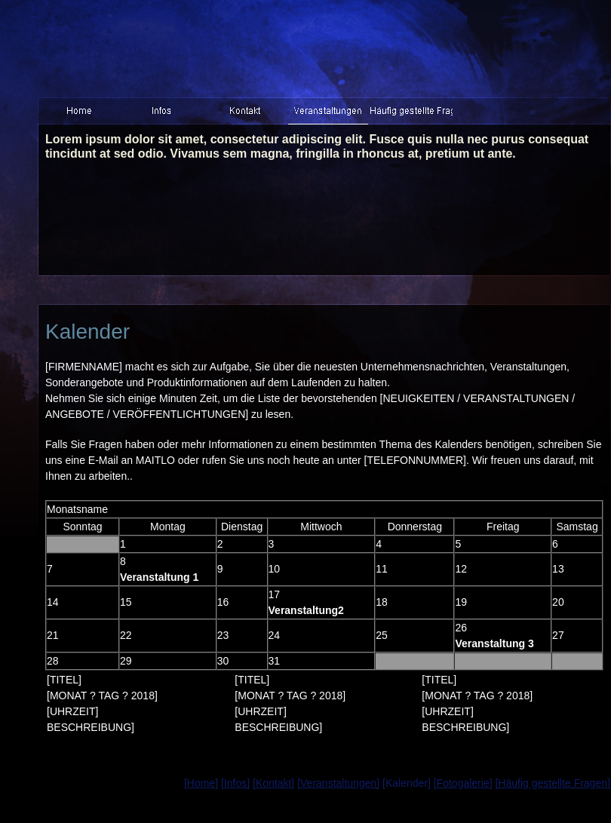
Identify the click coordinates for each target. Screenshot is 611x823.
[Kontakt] (273, 783)
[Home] (201, 783)
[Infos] (235, 783)
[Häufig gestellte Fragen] (552, 783)
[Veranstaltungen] (338, 783)
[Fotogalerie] (463, 783)
